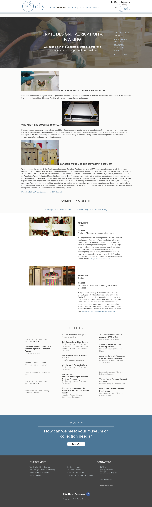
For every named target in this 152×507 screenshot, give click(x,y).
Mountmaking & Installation (39, 473)
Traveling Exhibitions (123, 32)
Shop (88, 8)
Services (61, 8)
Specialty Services (121, 54)
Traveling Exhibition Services (40, 467)
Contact (96, 8)
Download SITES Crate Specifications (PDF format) (41, 192)
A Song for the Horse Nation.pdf (100, 259)
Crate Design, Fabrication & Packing (42, 470)
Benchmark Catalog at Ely (120, 6)
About (81, 8)
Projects (72, 8)
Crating (117, 36)
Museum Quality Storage (75, 473)
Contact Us (76, 444)
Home (52, 8)
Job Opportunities (106, 485)
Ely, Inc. (33, 6)
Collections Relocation (74, 470)
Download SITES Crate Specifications (80, 475)
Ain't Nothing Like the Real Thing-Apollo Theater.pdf (98, 311)
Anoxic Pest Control (36, 475)
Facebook (88, 494)
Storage (117, 51)
